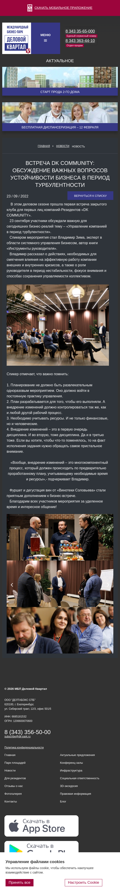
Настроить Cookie (83, 882)
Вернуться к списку (90, 195)
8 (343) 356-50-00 (27, 732)
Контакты (10, 801)
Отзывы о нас (13, 786)
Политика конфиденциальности (24, 747)
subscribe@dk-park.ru (17, 736)
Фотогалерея (13, 793)
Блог (63, 801)
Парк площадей (15, 762)
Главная (44, 146)
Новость (78, 146)
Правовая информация (75, 793)
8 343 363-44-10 (80, 41)
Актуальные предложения (77, 755)
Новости (62, 146)
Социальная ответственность (80, 778)
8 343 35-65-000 (80, 31)
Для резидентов (15, 778)
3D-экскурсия (69, 786)
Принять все (19, 882)
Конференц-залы (71, 762)
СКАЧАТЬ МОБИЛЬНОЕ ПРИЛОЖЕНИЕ (60, 8)
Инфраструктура (71, 770)
